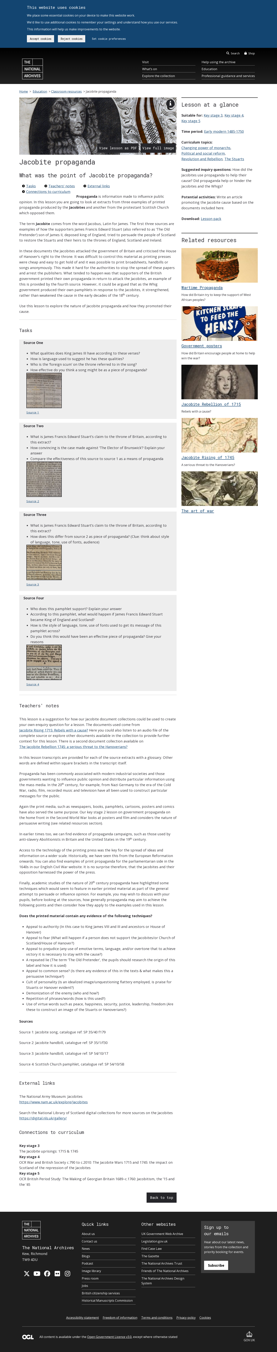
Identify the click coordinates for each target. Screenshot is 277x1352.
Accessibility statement (82, 1317)
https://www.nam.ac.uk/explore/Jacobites (53, 1102)
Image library (91, 1271)
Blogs (86, 1256)
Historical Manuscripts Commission (107, 1300)
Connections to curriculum (48, 191)
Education (209, 69)
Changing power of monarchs (205, 147)
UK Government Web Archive (162, 1234)
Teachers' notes (61, 186)
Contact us (89, 1241)
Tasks (31, 186)
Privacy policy (186, 1317)
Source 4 (44, 665)
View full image (158, 148)
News (86, 1249)
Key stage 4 (233, 115)
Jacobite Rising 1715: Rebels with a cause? (53, 730)
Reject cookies (72, 39)
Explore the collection (158, 76)
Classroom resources (66, 91)
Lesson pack (211, 218)
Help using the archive (218, 62)
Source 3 (44, 565)
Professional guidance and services (228, 76)
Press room (90, 1278)
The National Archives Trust (161, 1263)
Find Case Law (151, 1249)
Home (23, 91)
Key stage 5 (190, 121)
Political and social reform (203, 153)
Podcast (87, 1263)
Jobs (85, 1286)
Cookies (205, 1317)
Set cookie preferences (109, 39)
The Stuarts (234, 159)
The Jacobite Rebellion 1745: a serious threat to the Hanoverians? (73, 746)
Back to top (161, 1197)
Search (233, 53)
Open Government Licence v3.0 (109, 1337)
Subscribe (216, 1265)
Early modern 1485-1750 (224, 131)
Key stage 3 (213, 115)
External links (99, 186)
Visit (145, 62)
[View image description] (170, 103)
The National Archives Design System (162, 1281)
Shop (249, 53)
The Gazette (150, 1256)
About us (88, 1234)
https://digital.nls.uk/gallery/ (43, 1118)
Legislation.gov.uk (154, 1241)
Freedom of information (120, 1317)
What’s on (149, 69)
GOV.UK (249, 1336)
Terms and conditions (157, 1317)
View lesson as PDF (118, 148)
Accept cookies (40, 39)
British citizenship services (101, 1293)
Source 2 (44, 482)
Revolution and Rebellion (202, 159)
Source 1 (44, 393)
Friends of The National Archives (165, 1271)
